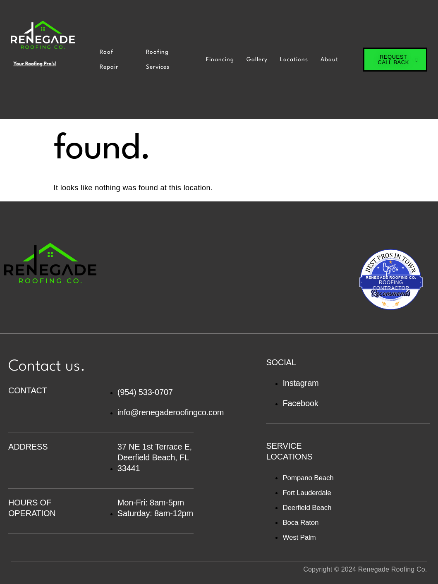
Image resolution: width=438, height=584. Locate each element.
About (329, 59)
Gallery (257, 59)
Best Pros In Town (391, 255)
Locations (294, 59)
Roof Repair (109, 59)
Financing (220, 59)
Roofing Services (158, 59)
